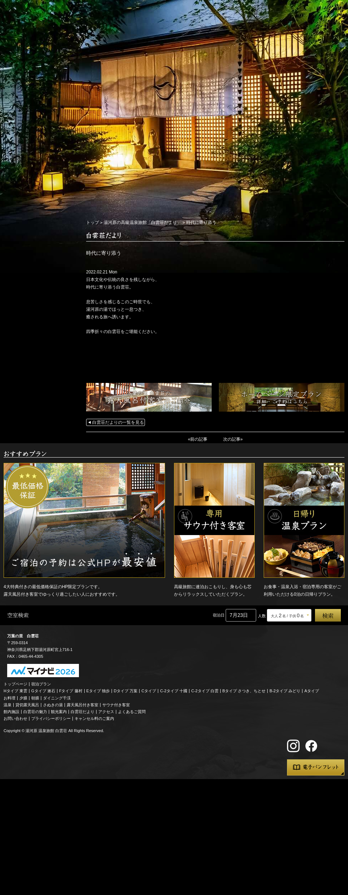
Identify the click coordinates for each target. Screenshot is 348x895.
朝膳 (35, 698)
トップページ (15, 684)
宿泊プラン (41, 684)
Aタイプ (312, 691)
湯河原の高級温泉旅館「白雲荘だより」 (142, 222)
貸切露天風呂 (27, 705)
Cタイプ (148, 691)
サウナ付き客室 (116, 705)
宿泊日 (219, 615)
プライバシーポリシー (51, 718)
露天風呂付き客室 (82, 705)
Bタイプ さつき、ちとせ (243, 691)
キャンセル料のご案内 (94, 718)
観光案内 (59, 711)
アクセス (106, 711)
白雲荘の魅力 (35, 711)
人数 (262, 616)
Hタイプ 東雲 (15, 691)
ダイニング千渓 (57, 698)
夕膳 (23, 698)
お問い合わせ (15, 718)
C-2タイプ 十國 (173, 691)
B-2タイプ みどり (284, 691)
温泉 (7, 705)
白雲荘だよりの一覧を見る (118, 422)
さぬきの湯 (53, 705)
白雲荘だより (82, 711)
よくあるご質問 (132, 711)
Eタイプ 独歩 (98, 691)
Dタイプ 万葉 (125, 691)
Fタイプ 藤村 (71, 691)
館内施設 (11, 711)
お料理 (9, 698)
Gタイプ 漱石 (43, 691)
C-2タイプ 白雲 (204, 691)
